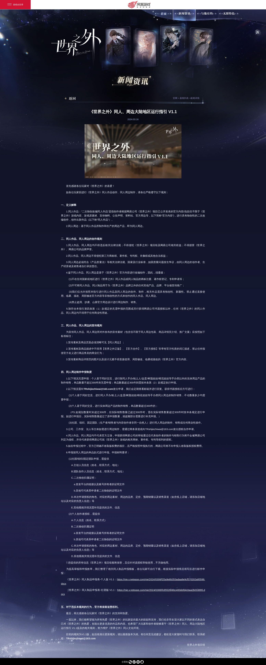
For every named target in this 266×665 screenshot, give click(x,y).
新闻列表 (184, 98)
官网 (175, 98)
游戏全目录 (15, 4)
